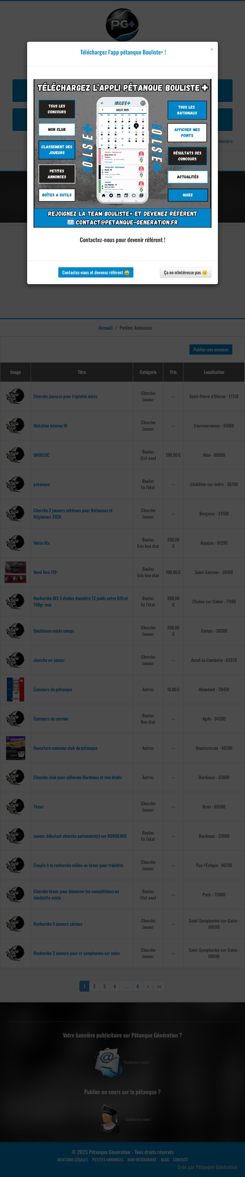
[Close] (211, 49)
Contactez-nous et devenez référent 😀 (96, 272)
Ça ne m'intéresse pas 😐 (185, 272)
